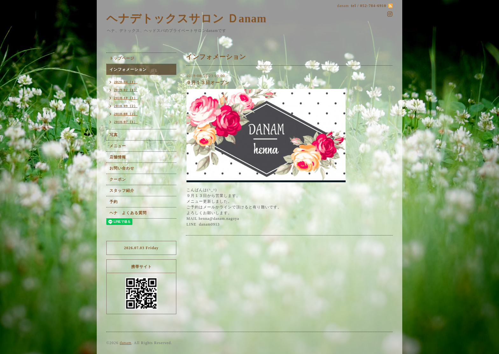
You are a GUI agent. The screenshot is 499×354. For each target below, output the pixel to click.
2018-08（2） (125, 114)
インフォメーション (128, 69)
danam (125, 343)
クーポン (117, 179)
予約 (113, 201)
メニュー (117, 146)
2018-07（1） (125, 122)
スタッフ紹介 (121, 190)
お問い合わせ (121, 168)
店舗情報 (117, 157)
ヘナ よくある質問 (128, 213)
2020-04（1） (125, 82)
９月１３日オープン (207, 82)
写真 (113, 135)
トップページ (121, 58)
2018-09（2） (125, 106)
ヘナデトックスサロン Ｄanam (186, 18)
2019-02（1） (125, 90)
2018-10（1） (125, 98)
